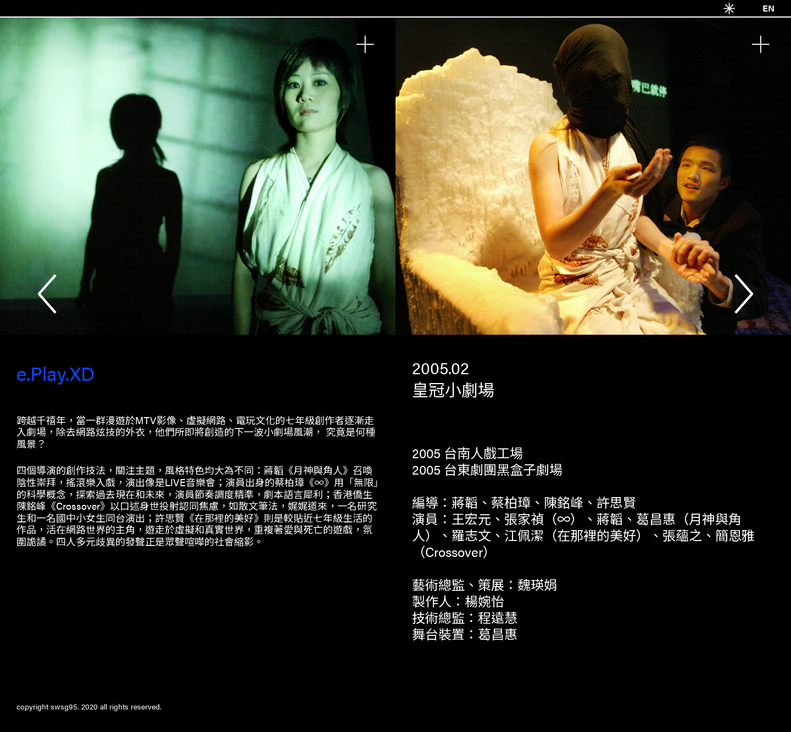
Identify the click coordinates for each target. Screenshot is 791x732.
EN (768, 8)
